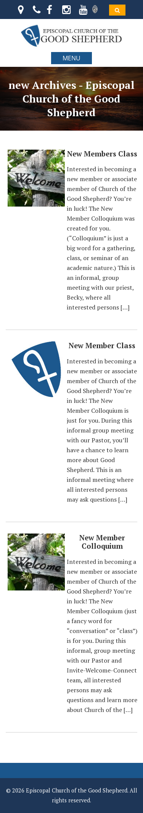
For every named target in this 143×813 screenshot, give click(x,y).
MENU (71, 58)
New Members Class (102, 153)
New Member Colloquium (102, 542)
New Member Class (102, 345)
